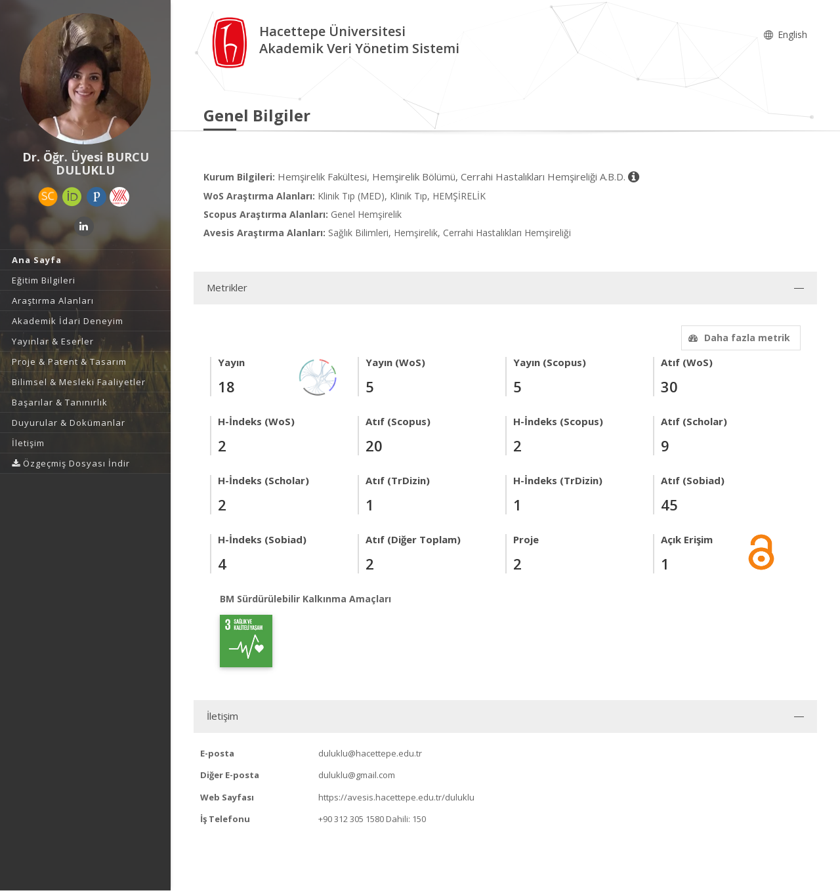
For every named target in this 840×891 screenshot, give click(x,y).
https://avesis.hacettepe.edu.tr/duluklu (396, 797)
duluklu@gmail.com (356, 775)
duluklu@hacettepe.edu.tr (370, 753)
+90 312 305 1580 (351, 819)
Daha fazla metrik (737, 337)
